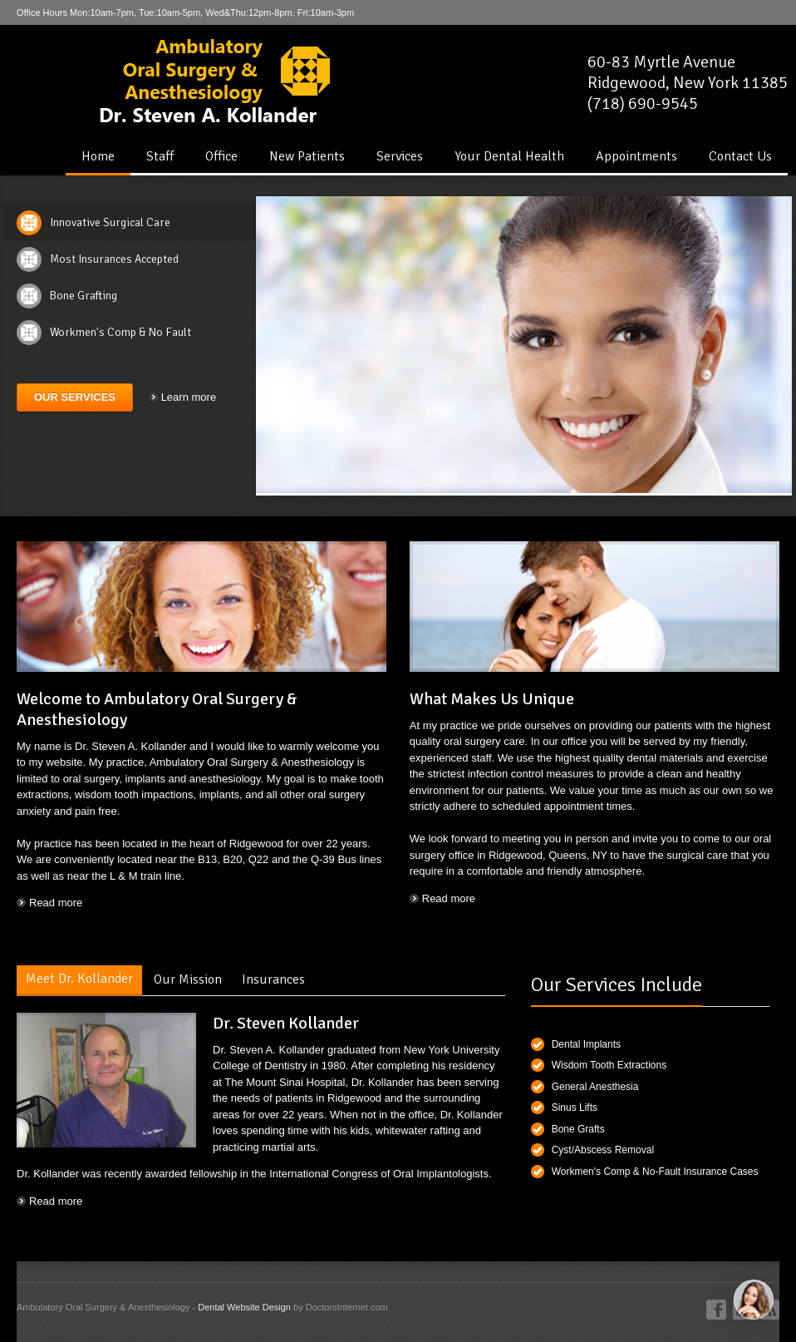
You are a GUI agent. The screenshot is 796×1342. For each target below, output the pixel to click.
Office (221, 156)
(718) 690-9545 (642, 103)
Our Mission (188, 979)
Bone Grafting (83, 296)
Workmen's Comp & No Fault (120, 332)
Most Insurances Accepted (114, 259)
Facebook (716, 1310)
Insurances (273, 979)
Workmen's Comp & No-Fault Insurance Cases (655, 1171)
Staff (160, 156)
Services (399, 156)
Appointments (636, 156)
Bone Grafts (578, 1129)
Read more (55, 902)
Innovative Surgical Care (110, 222)
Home (98, 156)
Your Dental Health (509, 156)
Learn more (188, 397)
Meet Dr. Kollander (79, 978)
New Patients (307, 156)
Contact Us (740, 156)
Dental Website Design (244, 1307)
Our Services (74, 397)
